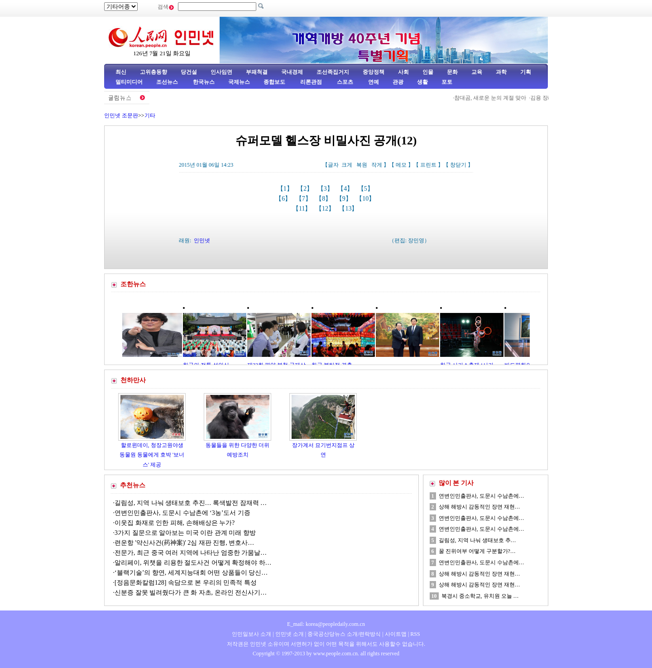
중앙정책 (373, 72)
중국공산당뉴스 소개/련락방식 (344, 634)
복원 (361, 165)
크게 (346, 165)
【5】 (366, 188)
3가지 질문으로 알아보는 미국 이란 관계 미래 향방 (185, 532)
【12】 (326, 208)
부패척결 (257, 72)
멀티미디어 (129, 82)
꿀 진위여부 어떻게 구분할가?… (477, 551)
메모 (401, 165)
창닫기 (458, 165)
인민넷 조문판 (121, 115)
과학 (501, 72)
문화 (452, 72)
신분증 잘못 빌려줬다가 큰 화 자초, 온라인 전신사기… (191, 592)
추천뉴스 (132, 485)
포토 (446, 82)
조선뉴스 (167, 82)
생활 (422, 82)
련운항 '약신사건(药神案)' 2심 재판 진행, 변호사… (184, 542)
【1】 (286, 188)
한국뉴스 (204, 82)
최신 (120, 72)
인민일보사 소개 (251, 634)
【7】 (304, 198)
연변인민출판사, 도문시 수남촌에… (481, 496)
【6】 (284, 198)
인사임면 (221, 72)
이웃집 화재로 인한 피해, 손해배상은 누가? (175, 522)
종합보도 (274, 82)
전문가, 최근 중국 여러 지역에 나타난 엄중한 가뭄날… (191, 552)
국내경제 (292, 72)
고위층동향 (153, 72)
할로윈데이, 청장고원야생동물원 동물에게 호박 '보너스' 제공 (152, 455)
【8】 (324, 198)
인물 (427, 72)
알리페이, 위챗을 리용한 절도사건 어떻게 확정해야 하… (193, 562)
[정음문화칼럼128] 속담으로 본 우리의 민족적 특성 (186, 582)
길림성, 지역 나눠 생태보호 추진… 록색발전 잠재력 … (191, 503)
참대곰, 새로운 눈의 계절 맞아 (493, 98)
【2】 (306, 188)
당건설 (189, 72)
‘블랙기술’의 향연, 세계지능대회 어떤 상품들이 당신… (191, 572)
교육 (476, 72)
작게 (376, 165)
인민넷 (202, 240)
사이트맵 (396, 634)
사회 (403, 72)
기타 (149, 115)
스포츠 (344, 82)
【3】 (326, 188)
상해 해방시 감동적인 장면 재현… (479, 507)
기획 (525, 72)
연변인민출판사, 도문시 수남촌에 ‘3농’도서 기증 (182, 512)
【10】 (366, 198)
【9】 (345, 198)
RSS (415, 634)
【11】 (302, 208)
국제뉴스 (239, 82)
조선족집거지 (332, 72)
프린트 (428, 165)
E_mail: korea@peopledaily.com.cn (326, 624)
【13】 (349, 208)
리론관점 (311, 82)
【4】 (346, 188)
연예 (373, 82)
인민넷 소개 (289, 634)
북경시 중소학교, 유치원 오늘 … (480, 596)
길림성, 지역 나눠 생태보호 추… (477, 540)
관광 (398, 82)
